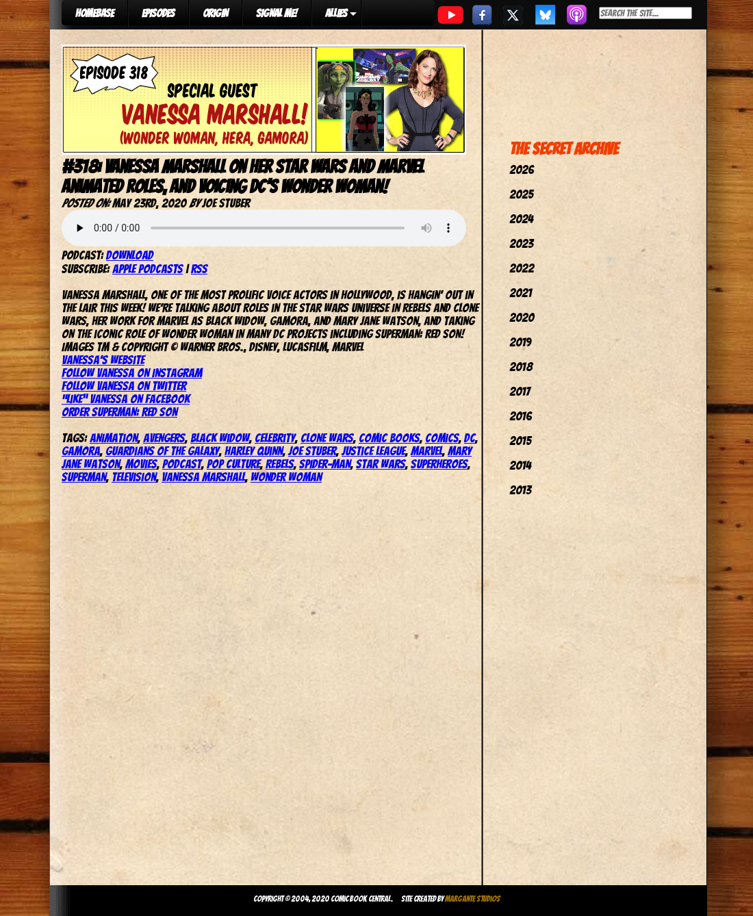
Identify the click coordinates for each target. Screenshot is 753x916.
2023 (521, 243)
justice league (373, 450)
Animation (114, 437)
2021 (520, 292)
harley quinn (254, 450)
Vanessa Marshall (203, 476)
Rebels (280, 463)
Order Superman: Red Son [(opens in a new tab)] (119, 411)
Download (129, 255)
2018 (521, 366)
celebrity (275, 437)
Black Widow (219, 437)
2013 (520, 489)
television (134, 476)
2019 (520, 341)
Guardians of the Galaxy (162, 450)
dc (469, 437)
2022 (521, 268)
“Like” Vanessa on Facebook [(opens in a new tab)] (126, 398)
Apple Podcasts (147, 268)
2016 (520, 415)
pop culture (233, 463)
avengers (164, 437)
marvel (426, 450)
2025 (521, 194)
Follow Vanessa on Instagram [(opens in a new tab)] (132, 372)
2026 (521, 169)
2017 (519, 391)
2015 (520, 440)
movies (141, 463)
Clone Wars (327, 437)
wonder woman (286, 476)
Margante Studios (472, 898)
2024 (521, 218)
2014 (520, 465)
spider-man (324, 463)
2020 (521, 317)
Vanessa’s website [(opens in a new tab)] (103, 359)
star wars (380, 463)
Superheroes (439, 463)
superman (84, 476)
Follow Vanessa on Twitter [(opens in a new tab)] (124, 385)
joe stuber (312, 450)
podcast (181, 463)
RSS (199, 268)
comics (442, 437)
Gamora (81, 450)
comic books (389, 437)
